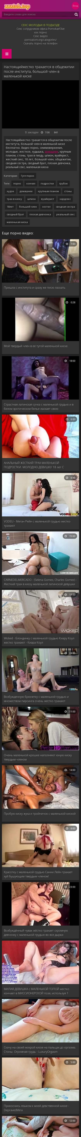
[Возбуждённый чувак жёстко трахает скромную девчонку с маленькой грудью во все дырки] (40, 904)
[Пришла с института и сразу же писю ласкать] (40, 261)
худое (10, 191)
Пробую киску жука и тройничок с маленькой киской (40, 813)
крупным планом (48, 191)
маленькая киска (17, 222)
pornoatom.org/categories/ (40, 39)
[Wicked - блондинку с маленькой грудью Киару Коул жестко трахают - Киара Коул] (40, 612)
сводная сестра (65, 206)
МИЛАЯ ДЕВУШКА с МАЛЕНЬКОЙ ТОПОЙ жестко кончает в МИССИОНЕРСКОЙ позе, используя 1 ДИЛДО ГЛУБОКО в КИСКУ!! (36, 991)
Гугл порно (27, 175)
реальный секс (65, 214)
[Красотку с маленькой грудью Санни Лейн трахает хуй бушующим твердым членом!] (40, 846)
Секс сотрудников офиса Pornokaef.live (41, 28)
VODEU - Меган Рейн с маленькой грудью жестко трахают (37, 523)
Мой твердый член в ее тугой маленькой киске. (36, 346)
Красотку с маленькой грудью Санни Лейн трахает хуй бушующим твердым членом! (38, 874)
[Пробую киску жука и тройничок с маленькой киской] (40, 787)
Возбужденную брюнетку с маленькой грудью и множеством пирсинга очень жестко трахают (36, 699)
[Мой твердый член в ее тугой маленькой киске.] (40, 320)
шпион (31, 199)
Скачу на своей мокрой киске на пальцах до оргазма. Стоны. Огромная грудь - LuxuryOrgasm (40, 1049)
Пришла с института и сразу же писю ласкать (34, 287)
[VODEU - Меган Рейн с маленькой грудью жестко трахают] (40, 495)
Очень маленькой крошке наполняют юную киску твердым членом (38, 757)
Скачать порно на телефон (40, 43)
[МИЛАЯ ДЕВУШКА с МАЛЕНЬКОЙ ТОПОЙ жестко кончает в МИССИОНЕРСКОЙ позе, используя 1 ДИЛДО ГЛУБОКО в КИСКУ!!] (40, 963)
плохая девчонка (40, 214)
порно (17, 183)
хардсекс (65, 199)
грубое (63, 183)
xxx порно (40, 32)
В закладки (31, 132)
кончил (30, 183)
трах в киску (14, 199)
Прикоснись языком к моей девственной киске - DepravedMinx (36, 1108)
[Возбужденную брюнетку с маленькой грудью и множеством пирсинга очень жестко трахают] (40, 670)
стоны (68, 191)
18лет (10, 206)
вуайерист (47, 199)
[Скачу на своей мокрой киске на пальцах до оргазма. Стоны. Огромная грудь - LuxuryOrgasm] (40, 1021)
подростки (47, 183)
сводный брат (15, 214)
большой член (28, 206)
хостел (46, 206)
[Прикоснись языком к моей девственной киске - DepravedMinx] (40, 1080)
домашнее (51, 151)
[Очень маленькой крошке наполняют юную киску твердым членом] (40, 729)
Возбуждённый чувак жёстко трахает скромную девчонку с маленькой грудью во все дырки (36, 932)
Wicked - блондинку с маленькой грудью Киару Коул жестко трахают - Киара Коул (39, 640)
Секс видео (40, 36)
